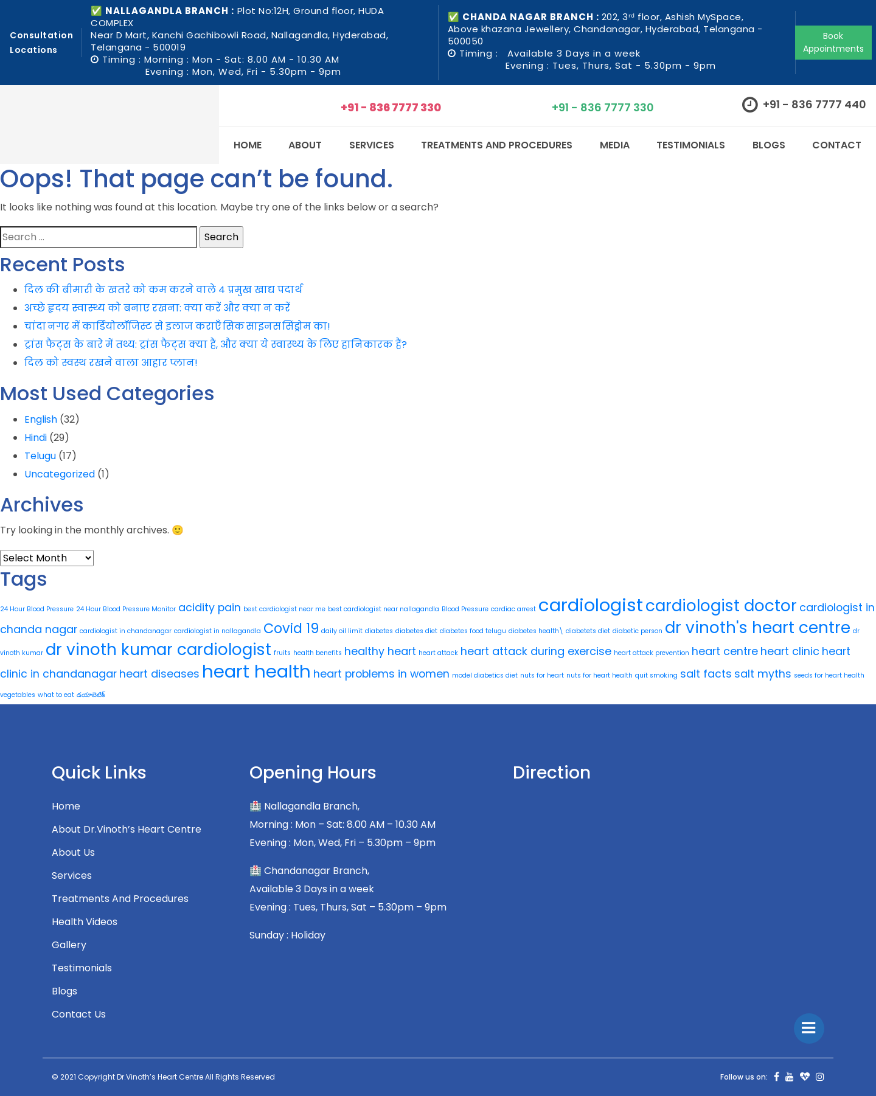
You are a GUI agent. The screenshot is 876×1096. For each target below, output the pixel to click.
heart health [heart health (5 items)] (256, 671)
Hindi (35, 438)
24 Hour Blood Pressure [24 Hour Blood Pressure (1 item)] (37, 609)
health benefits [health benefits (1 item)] (317, 652)
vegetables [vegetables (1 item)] (17, 694)
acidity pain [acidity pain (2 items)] (209, 607)
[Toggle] (809, 1028)
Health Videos (84, 922)
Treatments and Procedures (496, 145)
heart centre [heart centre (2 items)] (725, 651)
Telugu (40, 456)
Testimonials (690, 145)
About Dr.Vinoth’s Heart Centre (126, 829)
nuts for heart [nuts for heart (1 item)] (542, 675)
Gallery (69, 945)
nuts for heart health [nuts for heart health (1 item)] (599, 675)
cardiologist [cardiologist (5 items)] (590, 604)
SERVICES (371, 145)
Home (248, 145)
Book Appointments (833, 42)
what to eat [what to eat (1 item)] (56, 694)
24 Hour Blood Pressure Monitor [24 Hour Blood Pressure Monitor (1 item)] (126, 609)
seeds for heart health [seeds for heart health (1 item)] (829, 675)
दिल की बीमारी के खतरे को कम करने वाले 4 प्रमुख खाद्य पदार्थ (163, 290)
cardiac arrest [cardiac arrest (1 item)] (513, 609)
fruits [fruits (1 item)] (282, 652)
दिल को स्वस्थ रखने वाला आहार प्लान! (111, 363)
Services (72, 876)
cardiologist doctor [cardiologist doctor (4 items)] (721, 605)
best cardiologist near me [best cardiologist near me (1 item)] (284, 609)
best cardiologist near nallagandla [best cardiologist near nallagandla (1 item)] (383, 609)
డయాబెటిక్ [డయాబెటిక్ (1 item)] (91, 694)
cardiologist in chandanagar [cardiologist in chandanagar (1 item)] (126, 631)
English (40, 419)
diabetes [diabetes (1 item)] (379, 631)
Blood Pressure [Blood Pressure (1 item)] (465, 609)
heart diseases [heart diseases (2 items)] (159, 673)
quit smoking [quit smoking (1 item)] (656, 675)
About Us (73, 852)
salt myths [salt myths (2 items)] (762, 673)
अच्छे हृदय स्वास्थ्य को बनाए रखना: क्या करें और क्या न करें (157, 308)
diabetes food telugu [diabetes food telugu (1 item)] (473, 631)
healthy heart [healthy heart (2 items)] (380, 651)
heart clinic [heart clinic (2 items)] (789, 651)
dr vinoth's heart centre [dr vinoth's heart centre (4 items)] (757, 627)
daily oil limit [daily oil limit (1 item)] (342, 631)
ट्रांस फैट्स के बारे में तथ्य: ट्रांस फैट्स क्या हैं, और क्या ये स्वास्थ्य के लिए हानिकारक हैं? (215, 345)
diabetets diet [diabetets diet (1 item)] (588, 631)
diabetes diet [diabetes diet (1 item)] (416, 631)
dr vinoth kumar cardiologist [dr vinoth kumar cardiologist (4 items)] (158, 649)
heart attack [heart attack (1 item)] (438, 652)
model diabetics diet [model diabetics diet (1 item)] (485, 675)
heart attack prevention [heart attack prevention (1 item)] (651, 652)
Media (615, 145)
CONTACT (836, 145)
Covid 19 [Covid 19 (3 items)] (291, 628)
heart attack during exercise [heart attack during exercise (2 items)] (536, 651)
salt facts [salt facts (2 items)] (706, 673)
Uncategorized (59, 474)
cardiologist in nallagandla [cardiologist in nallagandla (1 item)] (217, 631)
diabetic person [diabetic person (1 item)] (637, 631)
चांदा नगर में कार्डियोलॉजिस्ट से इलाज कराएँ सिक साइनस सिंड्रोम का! (177, 326)
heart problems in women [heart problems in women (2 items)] (381, 673)
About (305, 145)
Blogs (769, 145)
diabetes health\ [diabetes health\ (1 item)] (536, 631)
